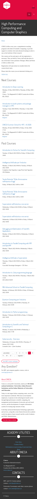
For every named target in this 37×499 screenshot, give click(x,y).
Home (3, 41)
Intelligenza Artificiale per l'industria (14, 162)
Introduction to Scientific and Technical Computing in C (15, 325)
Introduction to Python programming (14, 312)
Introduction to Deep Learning (12, 87)
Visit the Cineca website (9, 420)
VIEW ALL (4, 74)
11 (10, 355)
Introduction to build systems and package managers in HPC (16, 105)
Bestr (18, 449)
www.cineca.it (7, 470)
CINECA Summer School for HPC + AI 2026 (16, 125)
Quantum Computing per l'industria (14, 299)
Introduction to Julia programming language (17, 272)
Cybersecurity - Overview (11, 339)
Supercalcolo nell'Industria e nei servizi (15, 204)
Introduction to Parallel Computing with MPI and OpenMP (17, 244)
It (33, 14)
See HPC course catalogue (10, 361)
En (29, 14)
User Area (18, 442)
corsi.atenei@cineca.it (15, 488)
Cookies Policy (18, 444)
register (4, 117)
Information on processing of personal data (19, 447)
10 (6, 355)
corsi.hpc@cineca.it (6, 372)
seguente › (20, 355)
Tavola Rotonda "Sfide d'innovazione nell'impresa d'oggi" (14, 180)
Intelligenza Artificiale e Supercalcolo (14, 258)
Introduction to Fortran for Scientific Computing (18, 150)
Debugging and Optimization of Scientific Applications (15, 230)
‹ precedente (6, 353)
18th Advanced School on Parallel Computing (17, 287)
